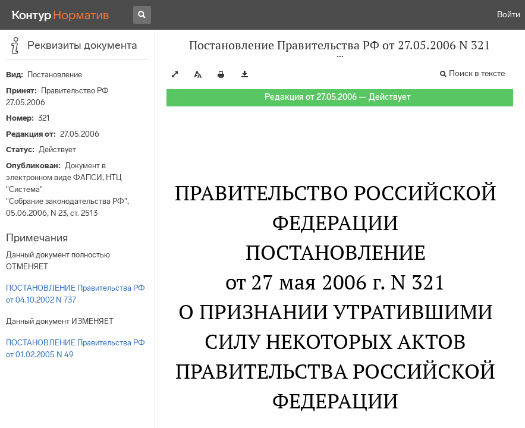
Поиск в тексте (477, 73)
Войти (508, 15)
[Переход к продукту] (60, 15)
